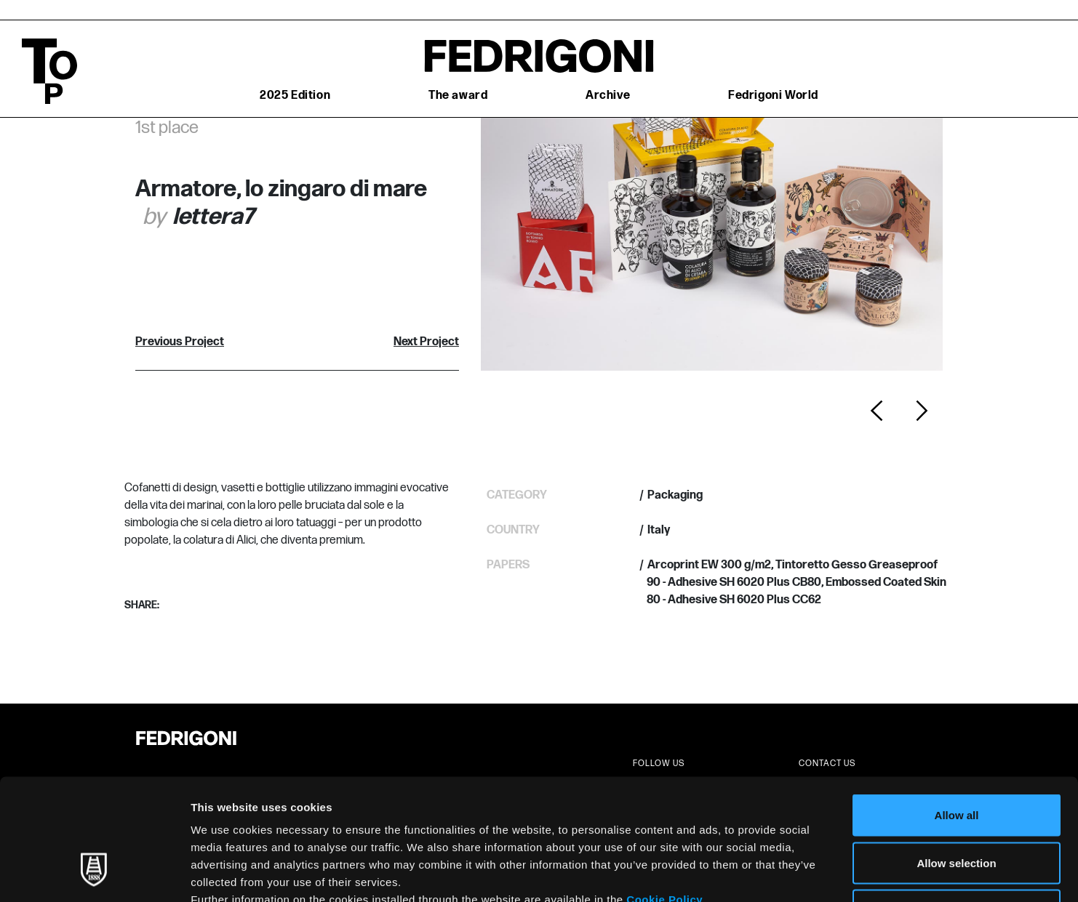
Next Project (426, 342)
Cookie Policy (664, 795)
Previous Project (179, 342)
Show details (763, 873)
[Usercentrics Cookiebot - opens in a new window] (94, 874)
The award (457, 95)
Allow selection (956, 759)
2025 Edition (295, 95)
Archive (608, 95)
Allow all (957, 711)
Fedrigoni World (773, 95)
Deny (956, 806)
